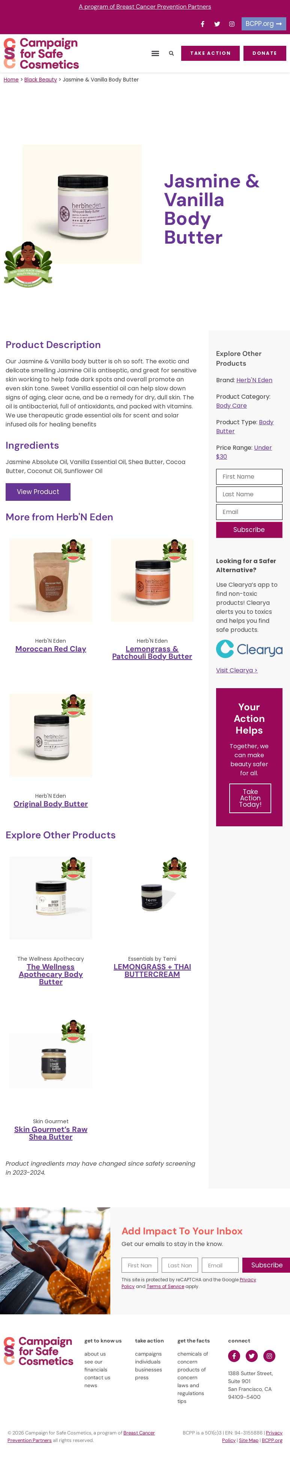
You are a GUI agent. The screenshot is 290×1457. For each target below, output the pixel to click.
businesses (148, 1369)
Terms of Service (165, 1286)
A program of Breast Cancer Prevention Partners (145, 7)
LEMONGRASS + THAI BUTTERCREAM (152, 970)
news (90, 1385)
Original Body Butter (51, 804)
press (142, 1377)
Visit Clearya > (237, 670)
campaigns (148, 1353)
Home (11, 79)
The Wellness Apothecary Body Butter (51, 974)
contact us (97, 1377)
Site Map (248, 1440)
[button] (155, 53)
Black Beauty (40, 79)
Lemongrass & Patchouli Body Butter (152, 652)
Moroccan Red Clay (50, 649)
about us (95, 1353)
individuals (148, 1361)
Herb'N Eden (254, 380)
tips (181, 1401)
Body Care (231, 405)
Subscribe (249, 529)
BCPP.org (272, 1440)
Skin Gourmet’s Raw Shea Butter (50, 1133)
